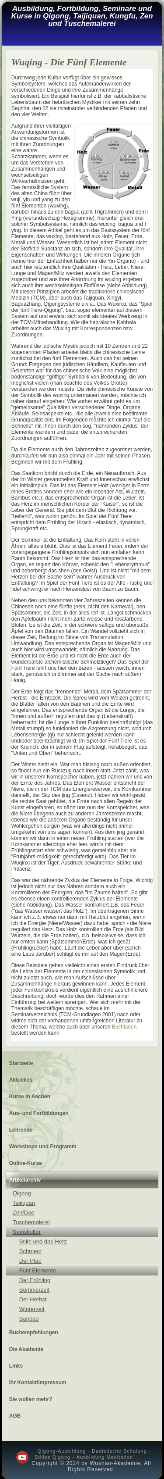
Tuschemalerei (31, 1222)
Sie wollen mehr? (30, 1399)
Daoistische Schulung (119, 1451)
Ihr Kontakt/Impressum (37, 1382)
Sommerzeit (34, 1289)
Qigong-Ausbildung (62, 1451)
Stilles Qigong (52, 1457)
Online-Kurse (25, 1163)
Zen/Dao (24, 1212)
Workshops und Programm (43, 1146)
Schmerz (30, 1251)
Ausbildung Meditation (105, 1457)
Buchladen (124, 1027)
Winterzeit (32, 1309)
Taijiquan (24, 1203)
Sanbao (29, 1318)
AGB (15, 1416)
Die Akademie (26, 1349)
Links (16, 1366)
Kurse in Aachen (29, 1096)
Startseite (21, 1063)
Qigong (22, 1193)
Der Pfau (30, 1261)
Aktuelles (20, 1080)
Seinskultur (27, 1232)
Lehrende (21, 1130)
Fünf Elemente (37, 1270)
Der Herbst (33, 1299)
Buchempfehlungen (33, 1332)
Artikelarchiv (25, 1180)
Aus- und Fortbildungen (39, 1113)
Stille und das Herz (43, 1241)
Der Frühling (35, 1280)
